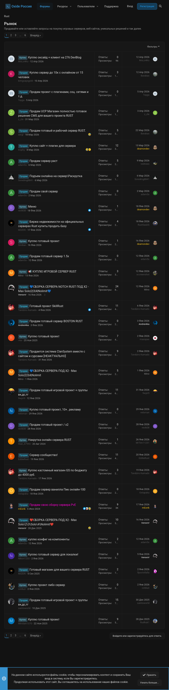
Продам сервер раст (45, 161)
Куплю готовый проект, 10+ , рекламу (56, 409)
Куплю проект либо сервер (48, 589)
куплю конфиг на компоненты (50, 539)
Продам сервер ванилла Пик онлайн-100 (59, 489)
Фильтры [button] (151, 46)
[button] (70, 6)
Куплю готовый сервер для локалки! (55, 554)
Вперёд (36, 35)
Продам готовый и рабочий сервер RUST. (59, 130)
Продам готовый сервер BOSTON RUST (57, 321)
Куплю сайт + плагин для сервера (54, 145)
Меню (34, 206)
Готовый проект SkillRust (48, 306)
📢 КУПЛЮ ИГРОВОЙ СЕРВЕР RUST (54, 271)
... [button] (22, 35)
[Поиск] (160, 6)
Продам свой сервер (45, 191)
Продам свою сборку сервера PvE (54, 505)
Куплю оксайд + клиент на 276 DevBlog (56, 57)
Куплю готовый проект (45, 241)
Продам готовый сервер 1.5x (50, 256)
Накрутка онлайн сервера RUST (51, 440)
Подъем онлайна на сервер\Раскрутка (57, 176)
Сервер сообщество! (45, 455)
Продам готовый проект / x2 (50, 424)
